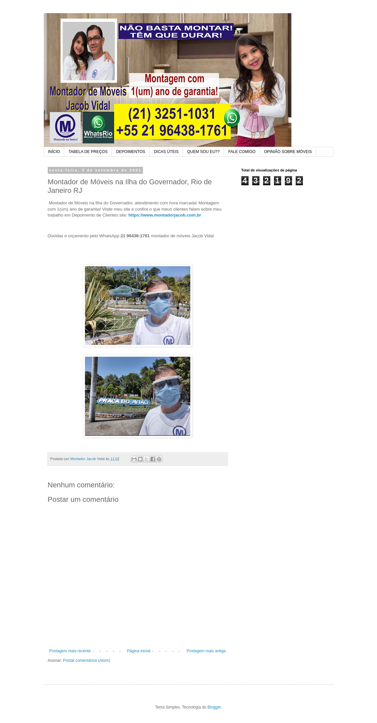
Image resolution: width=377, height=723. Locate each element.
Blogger (214, 707)
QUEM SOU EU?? (203, 151)
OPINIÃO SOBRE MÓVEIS (288, 151)
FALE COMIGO (242, 151)
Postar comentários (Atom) (86, 660)
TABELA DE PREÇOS (87, 151)
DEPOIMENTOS (130, 151)
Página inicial (138, 651)
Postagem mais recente (70, 651)
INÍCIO (54, 151)
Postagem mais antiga (206, 651)
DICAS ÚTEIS (166, 151)
